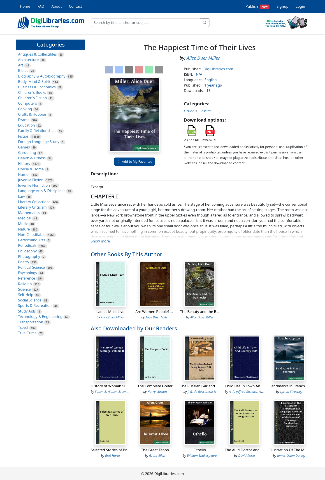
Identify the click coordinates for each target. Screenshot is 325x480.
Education (26, 125)
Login (300, 6)
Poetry (23, 261)
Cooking (25, 108)
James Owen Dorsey (291, 455)
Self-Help (25, 294)
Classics (204, 110)
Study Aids (27, 311)
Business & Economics (37, 87)
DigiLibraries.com (218, 68)
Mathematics (29, 212)
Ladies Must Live (110, 311)
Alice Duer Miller (203, 58)
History (24, 163)
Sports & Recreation (35, 305)
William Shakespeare (202, 455)
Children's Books (32, 92)
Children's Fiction (32, 97)
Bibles (23, 70)
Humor (24, 174)
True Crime (27, 332)
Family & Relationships (37, 130)
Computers (27, 103)
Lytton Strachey (291, 391)
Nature (24, 229)
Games (24, 147)
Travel (23, 327)
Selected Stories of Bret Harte (116, 449)
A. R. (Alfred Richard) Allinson (249, 391)
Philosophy (27, 251)
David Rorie (246, 455)
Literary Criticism (32, 207)
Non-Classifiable (31, 234)
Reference (26, 278)
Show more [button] (100, 241)
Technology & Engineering (40, 316)
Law (21, 196)
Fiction (23, 136)
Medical (24, 218)
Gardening (27, 152)
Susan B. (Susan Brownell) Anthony (120, 391)
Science (24, 289)
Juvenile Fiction (30, 179)
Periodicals (27, 245)
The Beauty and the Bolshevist (205, 311)
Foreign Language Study (38, 141)
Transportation (30, 322)
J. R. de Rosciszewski (202, 391)
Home (25, 6)
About (56, 6)
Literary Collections (34, 201)
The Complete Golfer (154, 386)
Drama (24, 119)
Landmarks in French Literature (296, 386)
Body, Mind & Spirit (34, 81)
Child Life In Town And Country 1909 (255, 386)
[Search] (145, 22)
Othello (199, 449)
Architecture (28, 59)
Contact (75, 6)
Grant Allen (157, 455)
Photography (29, 256)
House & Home (31, 169)
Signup (282, 6)
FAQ (40, 6)
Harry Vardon (157, 391)
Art (20, 65)
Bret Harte (112, 455)
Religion (25, 283)
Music (23, 223)
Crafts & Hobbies (32, 114)
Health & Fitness (32, 157)
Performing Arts (31, 240)
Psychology (27, 272)
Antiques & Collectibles (37, 54)
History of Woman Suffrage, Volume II (123, 386)
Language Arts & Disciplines (41, 190)
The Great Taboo (155, 449)
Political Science (31, 267)
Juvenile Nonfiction (34, 185)
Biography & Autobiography (41, 76)
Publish (257, 6)
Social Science (30, 300)
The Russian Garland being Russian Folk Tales (218, 386)
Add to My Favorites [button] (134, 161)
